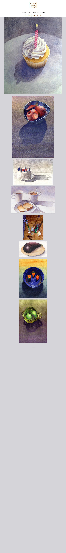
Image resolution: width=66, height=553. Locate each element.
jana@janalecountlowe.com (39, 12)
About (29, 12)
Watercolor (23, 12)
